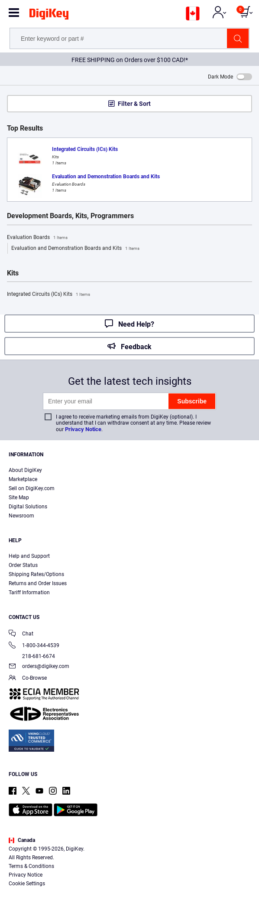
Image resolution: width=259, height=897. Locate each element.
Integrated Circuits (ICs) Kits (48, 294)
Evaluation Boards (37, 237)
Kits (13, 273)
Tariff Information (29, 592)
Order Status (23, 565)
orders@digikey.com (39, 667)
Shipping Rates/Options (36, 574)
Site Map (19, 497)
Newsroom (21, 516)
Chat (21, 634)
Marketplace (23, 479)
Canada (22, 840)
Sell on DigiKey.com (32, 488)
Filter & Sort (134, 103)
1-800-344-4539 (34, 646)
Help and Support (29, 556)
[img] (48, 16)
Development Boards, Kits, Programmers (70, 216)
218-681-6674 (32, 656)
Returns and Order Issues (38, 583)
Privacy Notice (83, 429)
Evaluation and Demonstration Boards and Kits (75, 248)
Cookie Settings (27, 884)
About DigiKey (25, 470)
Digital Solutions (28, 507)
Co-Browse (28, 678)
